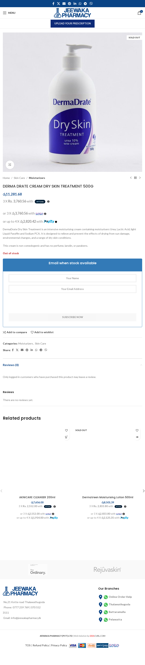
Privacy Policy (59, 648)
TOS (28, 648)
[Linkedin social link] (74, 3)
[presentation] (37, 306)
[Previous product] (131, 178)
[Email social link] (64, 3)
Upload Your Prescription (72, 23)
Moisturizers (37, 177)
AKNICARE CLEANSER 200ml (37, 497)
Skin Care (19, 177)
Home (6, 177)
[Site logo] (72, 12)
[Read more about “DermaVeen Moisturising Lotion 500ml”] (137, 437)
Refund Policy (41, 648)
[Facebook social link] (53, 3)
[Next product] (140, 178)
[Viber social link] (91, 3)
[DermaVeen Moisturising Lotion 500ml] (107, 459)
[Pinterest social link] (69, 3)
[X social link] (58, 3)
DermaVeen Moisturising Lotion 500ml (108, 497)
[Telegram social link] (85, 3)
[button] (66, 437)
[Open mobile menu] (9, 13)
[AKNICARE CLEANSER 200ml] (37, 459)
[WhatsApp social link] (80, 3)
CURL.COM (97, 639)
